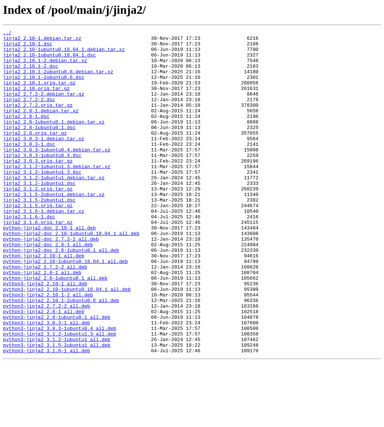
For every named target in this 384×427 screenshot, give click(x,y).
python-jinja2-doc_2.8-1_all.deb (48, 288)
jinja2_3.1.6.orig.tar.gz (38, 261)
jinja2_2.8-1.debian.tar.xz (41, 127)
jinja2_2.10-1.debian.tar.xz (42, 40)
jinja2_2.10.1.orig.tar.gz (39, 93)
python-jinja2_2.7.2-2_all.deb (45, 314)
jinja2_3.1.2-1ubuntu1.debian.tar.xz (54, 207)
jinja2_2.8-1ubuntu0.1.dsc (39, 147)
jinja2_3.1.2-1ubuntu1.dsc (39, 214)
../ (7, 33)
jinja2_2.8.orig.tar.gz (35, 154)
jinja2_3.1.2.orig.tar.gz (38, 221)
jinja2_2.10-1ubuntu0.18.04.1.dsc (49, 60)
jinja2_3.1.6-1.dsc (29, 254)
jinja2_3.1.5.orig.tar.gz (38, 241)
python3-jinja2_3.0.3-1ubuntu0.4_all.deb (59, 388)
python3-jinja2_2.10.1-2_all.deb (48, 348)
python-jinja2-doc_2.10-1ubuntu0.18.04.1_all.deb (71, 274)
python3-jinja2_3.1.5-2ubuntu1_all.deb (57, 408)
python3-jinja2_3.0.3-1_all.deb (46, 381)
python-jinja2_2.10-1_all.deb (43, 301)
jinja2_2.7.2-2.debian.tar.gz (43, 107)
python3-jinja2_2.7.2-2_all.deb (46, 361)
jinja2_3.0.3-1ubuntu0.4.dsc (42, 180)
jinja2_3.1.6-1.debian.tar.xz (43, 247)
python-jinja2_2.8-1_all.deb (42, 321)
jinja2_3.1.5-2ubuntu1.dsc (39, 234)
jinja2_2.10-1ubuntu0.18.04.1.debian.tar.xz (64, 53)
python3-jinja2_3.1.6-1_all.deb (46, 415)
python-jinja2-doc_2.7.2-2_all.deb (51, 281)
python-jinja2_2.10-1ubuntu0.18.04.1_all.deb (65, 308)
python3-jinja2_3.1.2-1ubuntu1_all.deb (57, 401)
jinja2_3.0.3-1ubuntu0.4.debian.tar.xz (57, 174)
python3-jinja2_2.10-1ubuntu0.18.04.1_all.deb (67, 341)
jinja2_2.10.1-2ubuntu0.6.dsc (43, 87)
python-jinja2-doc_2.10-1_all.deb (49, 267)
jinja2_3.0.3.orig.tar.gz (38, 187)
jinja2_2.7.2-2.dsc (29, 113)
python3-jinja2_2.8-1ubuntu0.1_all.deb (57, 375)
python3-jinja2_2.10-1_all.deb (45, 334)
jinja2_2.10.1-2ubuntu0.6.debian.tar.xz (58, 80)
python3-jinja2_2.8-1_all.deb (43, 368)
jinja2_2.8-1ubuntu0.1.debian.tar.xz (54, 140)
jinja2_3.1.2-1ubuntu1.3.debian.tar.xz (57, 194)
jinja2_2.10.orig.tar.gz (36, 100)
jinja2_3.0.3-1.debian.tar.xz (43, 160)
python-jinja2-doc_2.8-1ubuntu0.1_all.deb (61, 294)
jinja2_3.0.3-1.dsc (29, 167)
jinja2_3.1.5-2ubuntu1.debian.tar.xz (54, 227)
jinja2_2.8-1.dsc (26, 134)
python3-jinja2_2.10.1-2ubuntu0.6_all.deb (61, 354)
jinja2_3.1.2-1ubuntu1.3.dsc (42, 201)
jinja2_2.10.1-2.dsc (30, 73)
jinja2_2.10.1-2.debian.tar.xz (45, 67)
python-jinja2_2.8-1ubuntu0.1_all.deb (55, 328)
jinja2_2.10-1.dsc (27, 47)
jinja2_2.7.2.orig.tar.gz (38, 120)
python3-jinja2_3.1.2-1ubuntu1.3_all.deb (59, 395)
